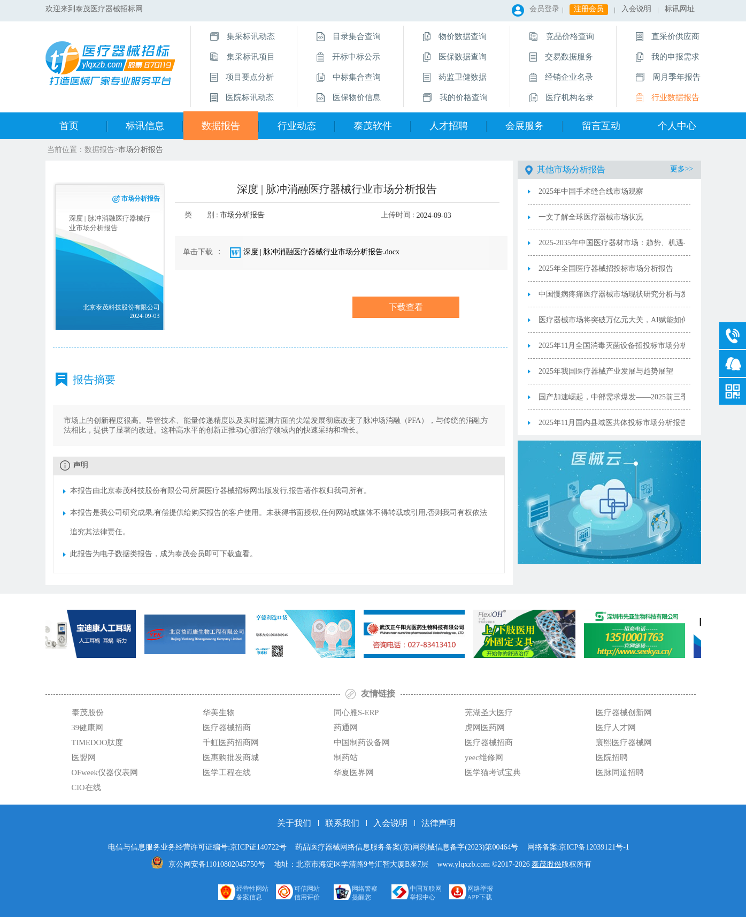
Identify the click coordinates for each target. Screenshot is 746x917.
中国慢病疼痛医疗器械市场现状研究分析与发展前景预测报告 (612, 294)
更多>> (682, 169)
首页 (69, 125)
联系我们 (342, 823)
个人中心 (677, 125)
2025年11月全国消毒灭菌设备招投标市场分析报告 (612, 346)
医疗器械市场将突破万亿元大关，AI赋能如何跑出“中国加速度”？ (612, 320)
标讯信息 (145, 125)
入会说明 (636, 9)
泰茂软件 (372, 125)
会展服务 (524, 125)
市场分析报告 (140, 150)
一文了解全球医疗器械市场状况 (591, 217)
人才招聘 (448, 125)
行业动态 (297, 125)
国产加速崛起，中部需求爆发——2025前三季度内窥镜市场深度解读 (612, 397)
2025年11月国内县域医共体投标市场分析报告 (612, 423)
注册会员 (589, 9)
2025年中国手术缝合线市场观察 (591, 191)
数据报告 (221, 125)
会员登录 (544, 9)
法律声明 (438, 823)
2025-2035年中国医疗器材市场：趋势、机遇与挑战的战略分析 (612, 243)
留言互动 (601, 125)
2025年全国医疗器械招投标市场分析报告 (606, 268)
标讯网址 (680, 9)
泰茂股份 (547, 864)
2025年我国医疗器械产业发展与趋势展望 (606, 371)
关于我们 (294, 823)
